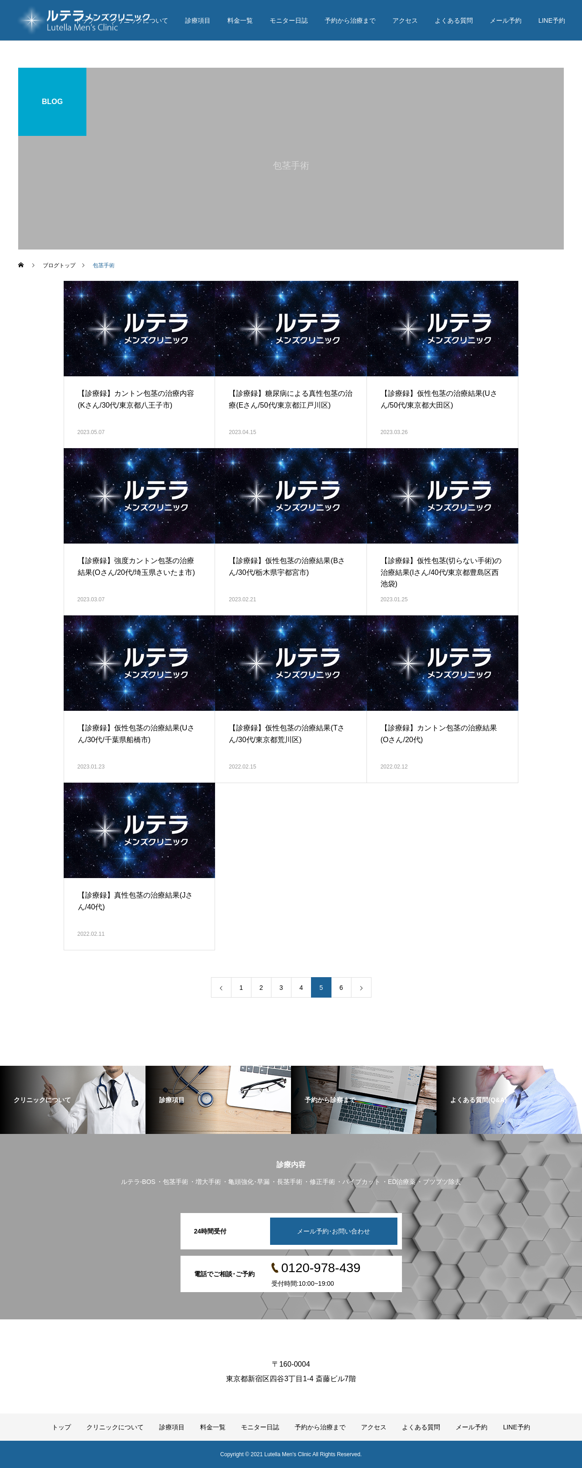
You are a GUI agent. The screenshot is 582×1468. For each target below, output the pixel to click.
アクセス (405, 20)
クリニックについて (139, 20)
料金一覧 (240, 20)
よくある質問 (454, 20)
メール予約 (506, 20)
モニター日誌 (289, 20)
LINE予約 (551, 20)
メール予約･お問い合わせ (333, 1231)
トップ (84, 20)
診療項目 (198, 20)
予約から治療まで (350, 20)
